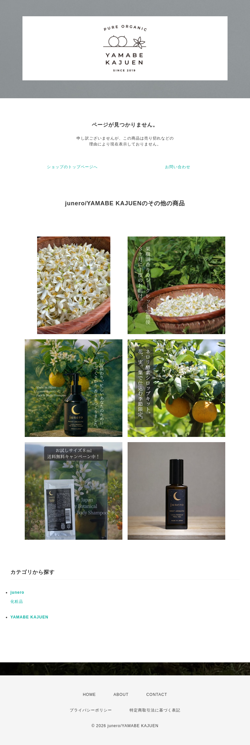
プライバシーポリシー (91, 710)
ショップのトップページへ (72, 167)
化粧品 (16, 601)
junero (17, 592)
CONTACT (156, 694)
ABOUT (121, 694)
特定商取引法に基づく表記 (155, 710)
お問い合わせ (177, 167)
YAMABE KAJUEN (29, 617)
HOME (89, 694)
